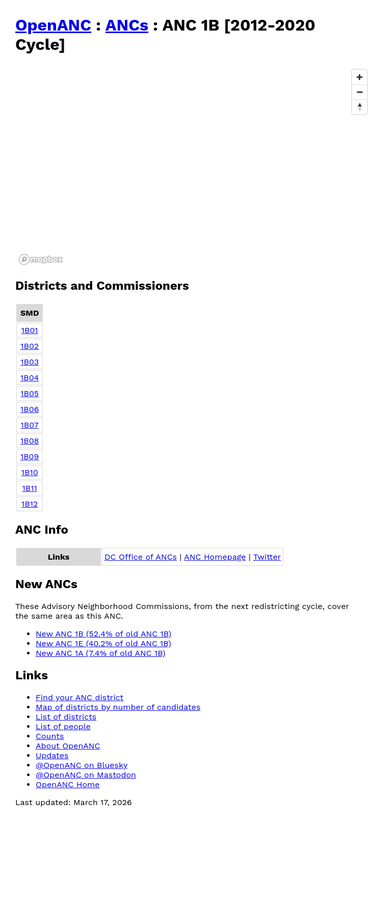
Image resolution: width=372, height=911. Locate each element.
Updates (52, 755)
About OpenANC (68, 746)
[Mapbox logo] (40, 259)
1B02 (29, 346)
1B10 (29, 472)
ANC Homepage (215, 557)
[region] (193, 166)
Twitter (267, 557)
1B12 (29, 504)
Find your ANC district (79, 697)
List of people (63, 726)
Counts (50, 736)
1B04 (29, 377)
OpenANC (53, 25)
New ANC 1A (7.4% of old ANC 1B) (101, 653)
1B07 (30, 425)
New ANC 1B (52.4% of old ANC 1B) (103, 634)
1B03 (29, 362)
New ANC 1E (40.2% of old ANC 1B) (103, 643)
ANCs (126, 25)
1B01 (29, 330)
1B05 (29, 393)
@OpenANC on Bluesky (81, 765)
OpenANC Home (68, 784)
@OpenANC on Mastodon (86, 775)
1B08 (29, 441)
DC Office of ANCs (140, 557)
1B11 (29, 488)
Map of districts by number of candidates (118, 707)
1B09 (29, 456)
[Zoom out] (359, 92)
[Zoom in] (359, 77)
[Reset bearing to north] (359, 106)
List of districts (66, 717)
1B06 (29, 409)
